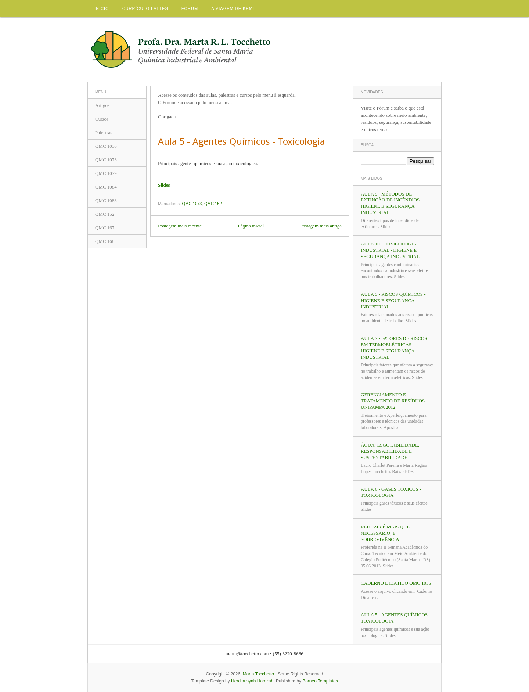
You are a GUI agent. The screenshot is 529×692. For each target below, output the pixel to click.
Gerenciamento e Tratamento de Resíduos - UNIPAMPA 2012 (394, 401)
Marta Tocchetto (258, 674)
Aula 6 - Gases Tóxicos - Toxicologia (391, 492)
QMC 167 (104, 227)
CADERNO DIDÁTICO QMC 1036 (396, 583)
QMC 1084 (106, 187)
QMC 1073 (192, 203)
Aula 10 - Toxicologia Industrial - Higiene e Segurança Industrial (390, 250)
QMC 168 (104, 241)
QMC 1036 (106, 146)
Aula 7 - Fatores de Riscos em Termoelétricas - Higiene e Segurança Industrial (394, 348)
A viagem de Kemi (232, 8)
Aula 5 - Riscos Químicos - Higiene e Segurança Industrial (393, 300)
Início (101, 8)
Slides (164, 185)
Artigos (102, 105)
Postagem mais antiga (321, 226)
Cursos (101, 119)
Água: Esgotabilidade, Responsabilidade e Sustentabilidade (390, 451)
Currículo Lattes (145, 8)
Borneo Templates (320, 681)
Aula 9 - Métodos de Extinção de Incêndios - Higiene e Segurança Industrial (391, 203)
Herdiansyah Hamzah (252, 681)
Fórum (189, 8)
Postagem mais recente (180, 226)
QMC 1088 (106, 200)
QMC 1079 (106, 173)
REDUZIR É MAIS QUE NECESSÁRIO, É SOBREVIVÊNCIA (385, 533)
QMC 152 (213, 203)
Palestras (103, 132)
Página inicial (251, 226)
